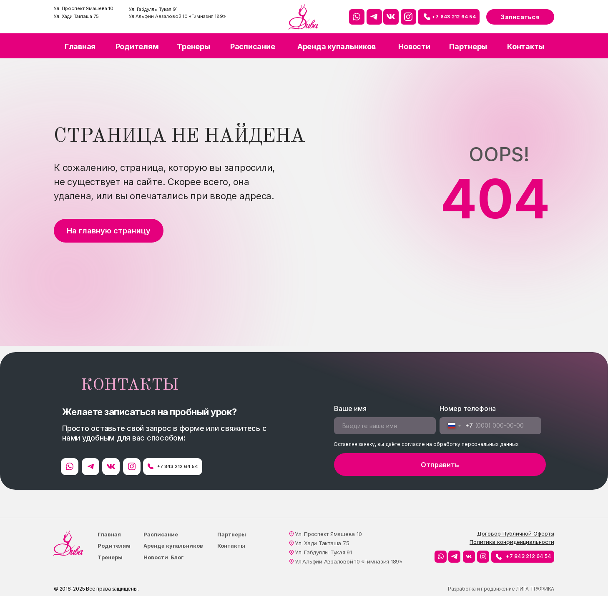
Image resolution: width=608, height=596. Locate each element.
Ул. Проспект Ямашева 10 (83, 8)
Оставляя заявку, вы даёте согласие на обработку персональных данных (426, 444)
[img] (303, 17)
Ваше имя (350, 408)
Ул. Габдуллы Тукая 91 (153, 9)
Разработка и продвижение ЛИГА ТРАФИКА (501, 589)
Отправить (440, 465)
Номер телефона (468, 408)
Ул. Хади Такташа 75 (76, 16)
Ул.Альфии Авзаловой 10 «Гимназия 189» (177, 16)
